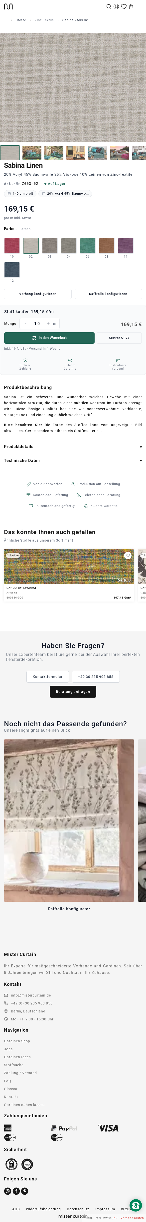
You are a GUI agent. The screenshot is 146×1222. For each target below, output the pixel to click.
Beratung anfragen (73, 692)
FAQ (7, 1081)
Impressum (105, 1209)
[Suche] (108, 6)
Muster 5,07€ (119, 338)
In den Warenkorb (49, 337)
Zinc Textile (44, 20)
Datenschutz (78, 1209)
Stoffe (21, 20)
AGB (16, 1209)
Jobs (8, 1049)
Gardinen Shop (17, 1041)
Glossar (11, 1089)
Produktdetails (18, 446)
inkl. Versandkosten (128, 1218)
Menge (73, 323)
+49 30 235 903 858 (96, 677)
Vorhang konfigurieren (37, 294)
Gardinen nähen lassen (24, 1105)
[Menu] (138, 6)
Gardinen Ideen (17, 1057)
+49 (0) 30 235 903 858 (32, 1003)
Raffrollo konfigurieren (108, 294)
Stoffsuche (13, 1065)
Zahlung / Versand (20, 1073)
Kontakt (11, 1097)
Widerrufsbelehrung (43, 1209)
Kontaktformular (48, 677)
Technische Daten (22, 460)
